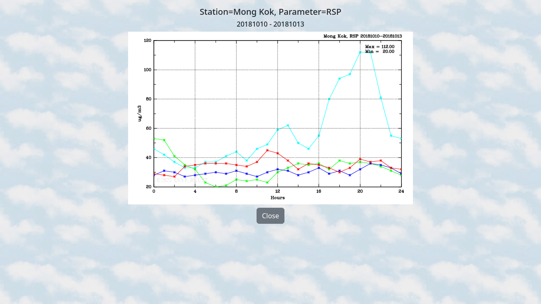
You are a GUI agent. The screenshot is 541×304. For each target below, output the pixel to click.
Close (270, 215)
